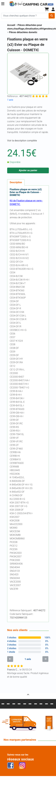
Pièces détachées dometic (23, 32)
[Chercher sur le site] (25, 16)
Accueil (11, 25)
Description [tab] (16, 182)
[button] (2, 4)
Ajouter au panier (28, 170)
